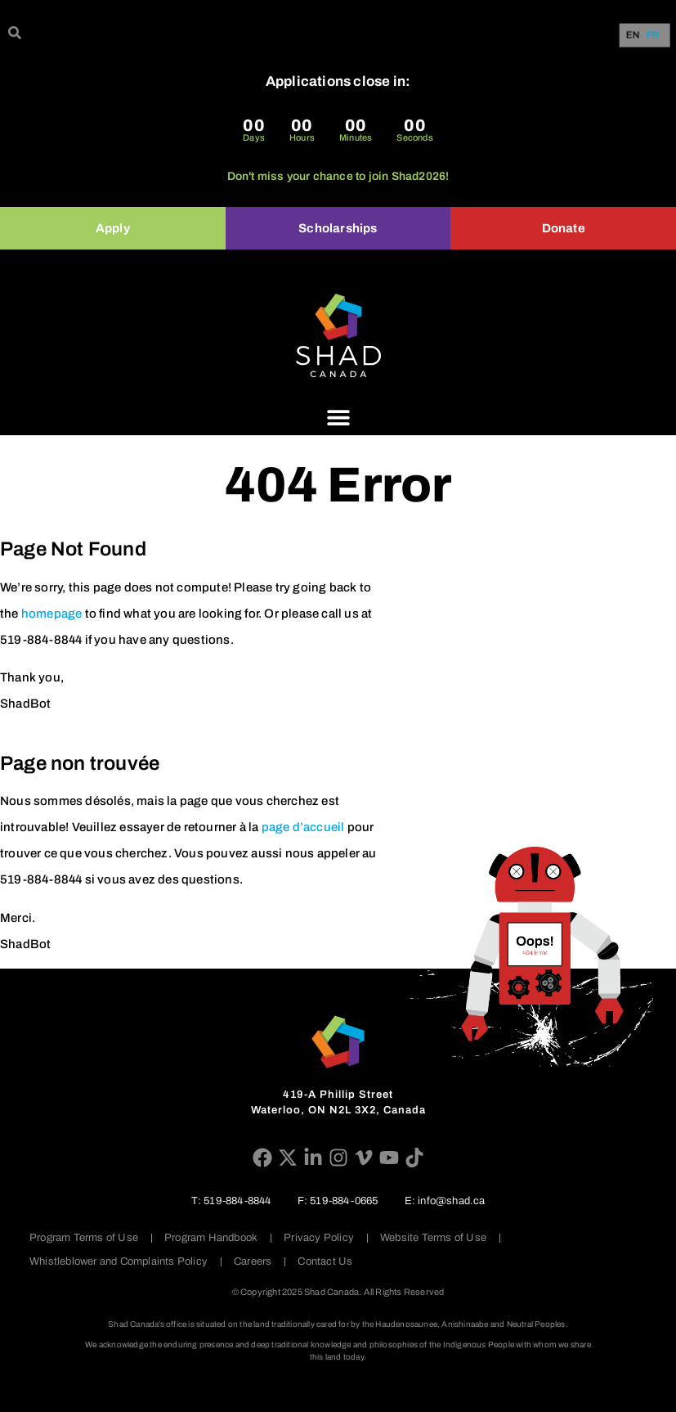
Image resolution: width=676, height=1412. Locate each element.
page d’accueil (303, 827)
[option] (653, 35)
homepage (52, 613)
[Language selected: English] (646, 35)
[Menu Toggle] (338, 417)
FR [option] (653, 35)
